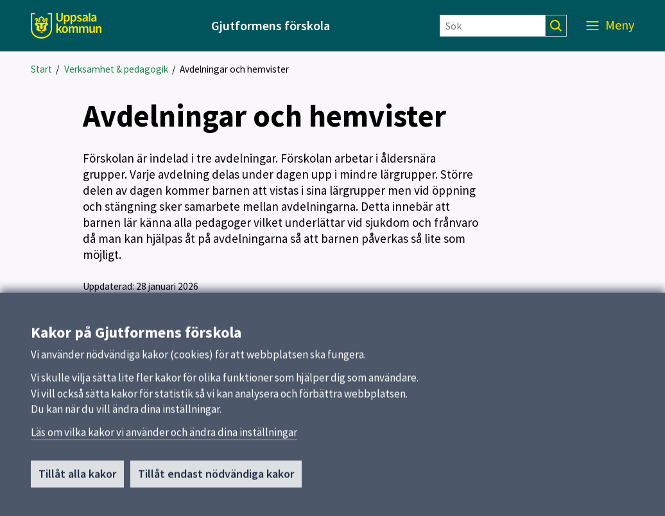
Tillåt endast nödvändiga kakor (216, 479)
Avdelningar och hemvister (234, 69)
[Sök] (493, 26)
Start (41, 69)
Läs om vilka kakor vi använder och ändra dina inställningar (164, 438)
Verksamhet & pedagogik (116, 69)
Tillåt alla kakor (77, 479)
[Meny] (610, 26)
